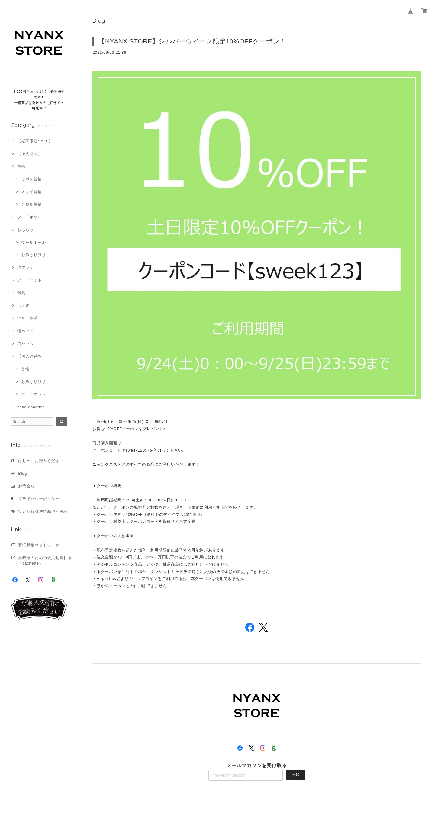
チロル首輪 (31, 204)
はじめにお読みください (40, 460)
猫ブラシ (25, 267)
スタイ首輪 (31, 191)
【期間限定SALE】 (35, 141)
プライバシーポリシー (39, 499)
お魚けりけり (33, 254)
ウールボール (33, 242)
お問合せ (26, 486)
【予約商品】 (29, 153)
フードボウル (29, 217)
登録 (295, 774)
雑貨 (21, 293)
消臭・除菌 (27, 318)
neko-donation (31, 407)
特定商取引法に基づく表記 (43, 511)
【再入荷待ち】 (31, 356)
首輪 (21, 166)
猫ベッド (25, 331)
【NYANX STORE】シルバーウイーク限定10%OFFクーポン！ (192, 41)
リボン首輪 (31, 179)
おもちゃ (25, 229)
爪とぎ (23, 305)
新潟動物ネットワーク (39, 545)
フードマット (29, 280)
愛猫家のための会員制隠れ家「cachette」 (45, 560)
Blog (22, 473)
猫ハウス (25, 343)
